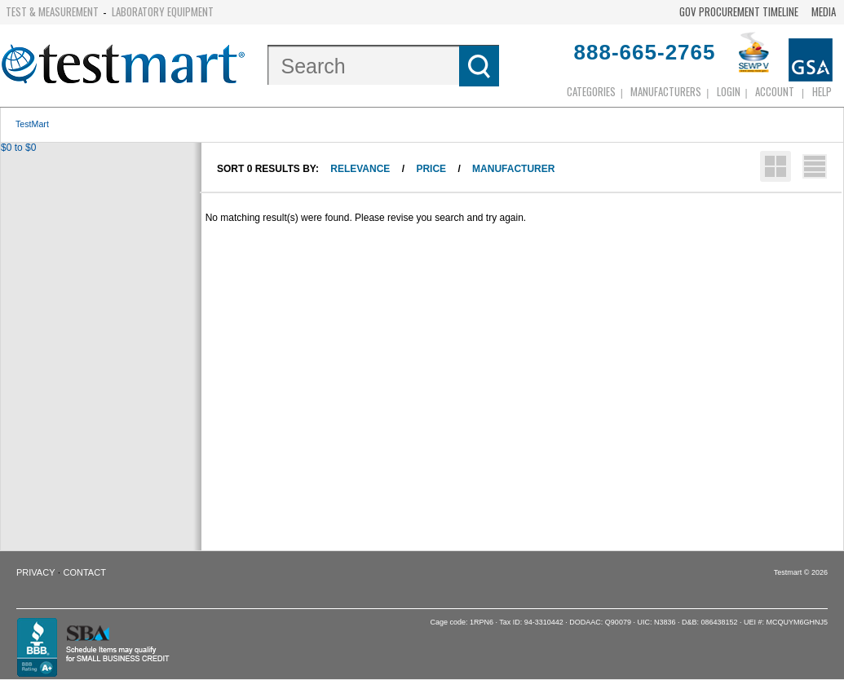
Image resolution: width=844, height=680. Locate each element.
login (728, 91)
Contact (85, 572)
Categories (591, 91)
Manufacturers (665, 91)
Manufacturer (513, 168)
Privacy (35, 572)
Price (431, 168)
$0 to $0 (18, 147)
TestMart (32, 124)
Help (822, 91)
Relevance (360, 168)
